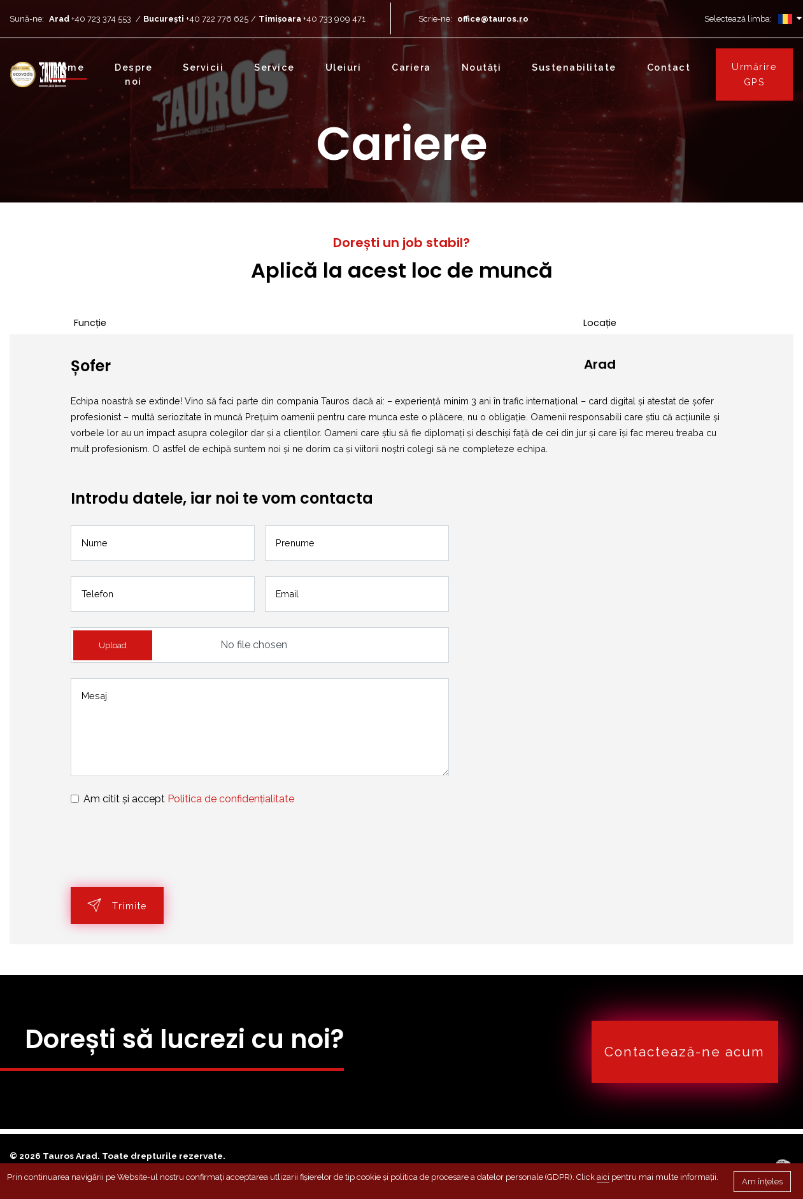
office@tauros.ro (493, 19)
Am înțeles (762, 1181)
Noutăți (482, 67)
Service (274, 67)
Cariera (411, 67)
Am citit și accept (188, 799)
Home (68, 67)
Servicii (203, 67)
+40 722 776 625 (221, 19)
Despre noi (133, 74)
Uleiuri (343, 67)
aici (603, 1177)
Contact (669, 67)
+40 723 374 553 (101, 19)
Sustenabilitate (574, 67)
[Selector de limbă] (785, 18)
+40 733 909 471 (334, 19)
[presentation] (167, 847)
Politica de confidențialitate (230, 799)
